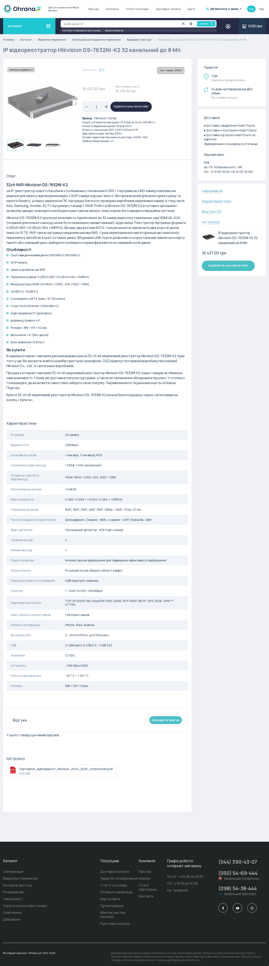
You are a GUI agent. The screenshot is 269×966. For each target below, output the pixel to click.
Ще (191, 9)
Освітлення (12, 912)
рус (261, 9)
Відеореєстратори (142, 39)
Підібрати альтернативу (131, 106)
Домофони (11, 919)
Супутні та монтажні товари (25, 906)
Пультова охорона (105, 919)
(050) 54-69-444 (238, 872)
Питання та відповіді (106, 892)
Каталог (29, 39)
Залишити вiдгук (165, 720)
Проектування (101, 906)
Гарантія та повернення (109, 878)
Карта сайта (100, 899)
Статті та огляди (137, 9)
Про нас (93, 9)
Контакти (112, 9)
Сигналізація (13, 871)
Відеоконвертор (114, 30)
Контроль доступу (17, 885)
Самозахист (13, 899)
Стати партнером (148, 885)
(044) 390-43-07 (237, 861)
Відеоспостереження (55, 39)
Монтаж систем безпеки (109, 912)
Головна (11, 39)
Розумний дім (13, 892)
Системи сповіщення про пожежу (81, 30)
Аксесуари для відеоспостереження (99, 39)
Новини (139, 878)
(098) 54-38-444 (237, 888)
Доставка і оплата (168, 9)
